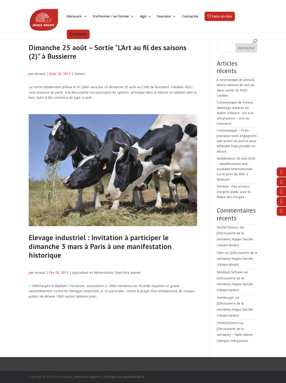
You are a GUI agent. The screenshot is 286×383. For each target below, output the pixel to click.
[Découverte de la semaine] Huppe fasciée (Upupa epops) (235, 239)
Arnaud (40, 73)
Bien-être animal (127, 272)
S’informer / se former (111, 16)
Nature (79, 73)
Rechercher (246, 48)
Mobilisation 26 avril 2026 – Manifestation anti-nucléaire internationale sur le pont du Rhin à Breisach (236, 169)
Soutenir (164, 16)
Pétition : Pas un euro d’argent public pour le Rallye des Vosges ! (234, 191)
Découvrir (74, 16)
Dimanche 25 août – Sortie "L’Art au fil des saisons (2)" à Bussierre (107, 52)
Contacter (190, 16)
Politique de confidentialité (124, 377)
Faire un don (222, 16)
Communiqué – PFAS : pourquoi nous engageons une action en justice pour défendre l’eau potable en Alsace (237, 141)
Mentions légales (88, 377)
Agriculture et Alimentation (92, 272)
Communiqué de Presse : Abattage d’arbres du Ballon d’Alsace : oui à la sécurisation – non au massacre (236, 113)
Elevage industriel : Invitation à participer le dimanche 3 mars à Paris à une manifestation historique (100, 246)
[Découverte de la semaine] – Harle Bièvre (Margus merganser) (235, 335)
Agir (143, 16)
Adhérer (80, 34)
